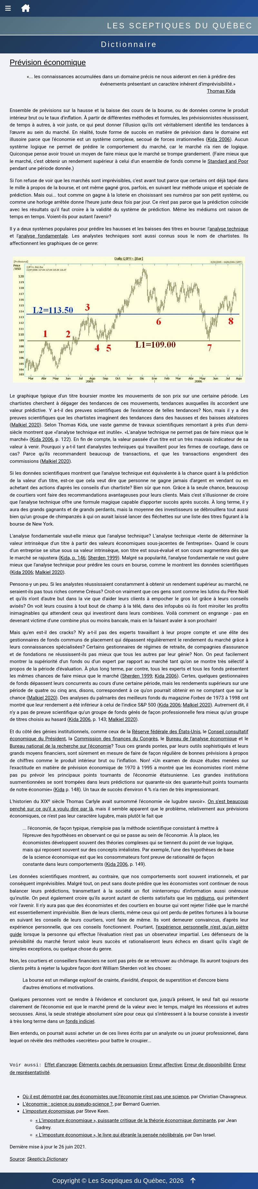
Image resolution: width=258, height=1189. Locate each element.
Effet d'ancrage (61, 1065)
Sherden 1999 (102, 558)
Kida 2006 (219, 139)
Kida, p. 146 (72, 558)
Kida (59, 789)
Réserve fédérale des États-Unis (166, 732)
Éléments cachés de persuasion (113, 1065)
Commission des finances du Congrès (116, 739)
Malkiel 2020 (25, 425)
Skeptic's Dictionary (47, 1159)
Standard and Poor (228, 161)
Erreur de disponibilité (207, 1065)
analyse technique (229, 229)
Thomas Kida (221, 91)
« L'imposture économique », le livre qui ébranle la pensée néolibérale (109, 1135)
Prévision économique (48, 62)
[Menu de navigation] (8, 8)
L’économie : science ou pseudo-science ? (68, 1104)
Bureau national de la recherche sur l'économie (60, 746)
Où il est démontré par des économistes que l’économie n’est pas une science (106, 1097)
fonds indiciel (79, 1021)
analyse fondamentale (43, 236)
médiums (204, 898)
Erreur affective (165, 1065)
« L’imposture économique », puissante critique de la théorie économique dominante (125, 1120)
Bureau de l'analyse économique (201, 739)
